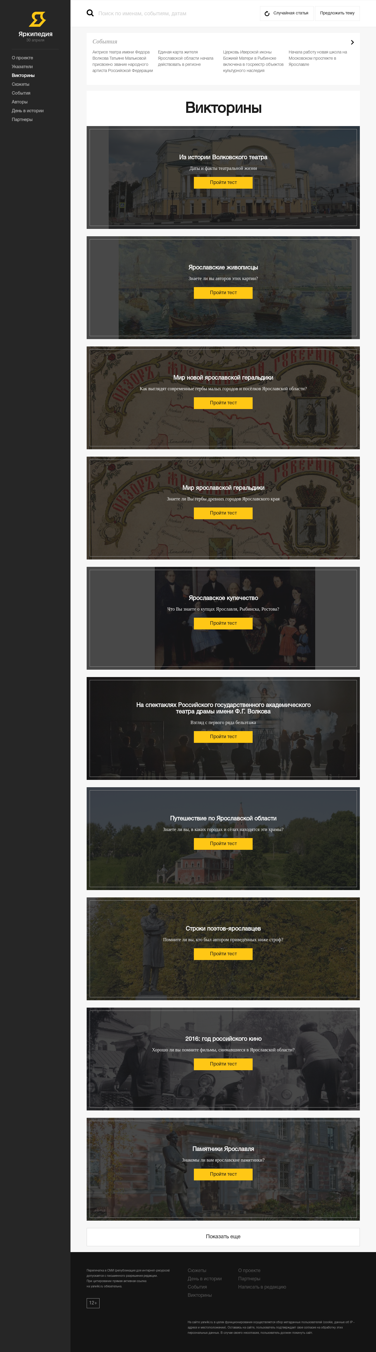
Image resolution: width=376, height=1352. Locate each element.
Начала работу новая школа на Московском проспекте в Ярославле (318, 59)
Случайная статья (290, 13)
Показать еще (223, 1236)
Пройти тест (223, 183)
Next (352, 42)
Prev (342, 42)
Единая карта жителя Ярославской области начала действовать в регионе (185, 59)
